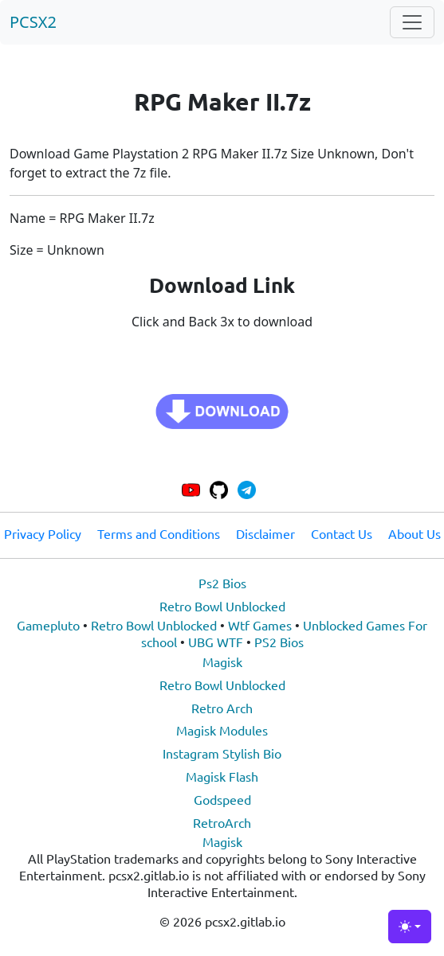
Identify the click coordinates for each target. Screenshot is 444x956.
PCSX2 (33, 22)
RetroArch (222, 822)
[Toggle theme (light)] (409, 926)
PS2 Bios (279, 642)
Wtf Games (260, 625)
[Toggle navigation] (412, 22)
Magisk (222, 661)
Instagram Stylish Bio (222, 753)
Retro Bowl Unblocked (222, 606)
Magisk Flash (222, 776)
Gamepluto (48, 625)
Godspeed (222, 799)
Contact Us (341, 533)
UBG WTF (215, 642)
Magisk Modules (222, 730)
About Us (414, 533)
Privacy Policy (42, 533)
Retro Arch (222, 708)
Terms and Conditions (158, 533)
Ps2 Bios (222, 583)
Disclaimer (265, 533)
